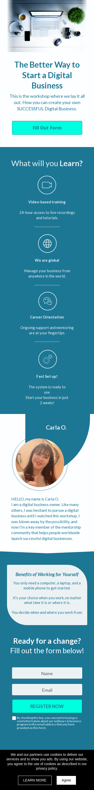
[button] (47, 128)
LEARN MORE (35, 780)
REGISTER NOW (47, 706)
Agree (66, 780)
